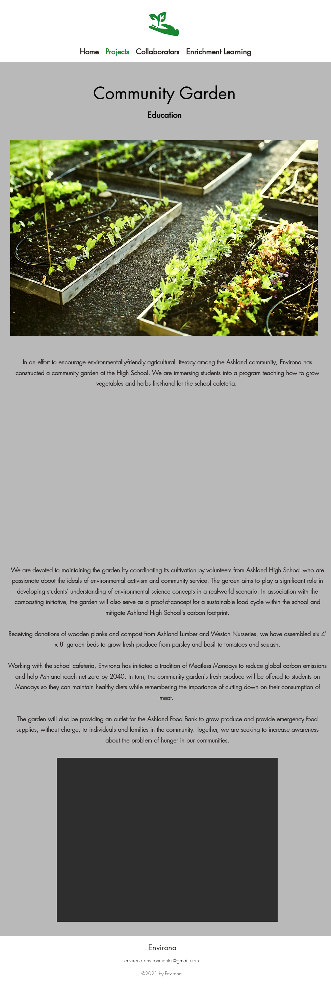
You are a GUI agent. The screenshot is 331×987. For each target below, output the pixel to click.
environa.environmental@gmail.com (161, 960)
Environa (162, 947)
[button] (167, 840)
